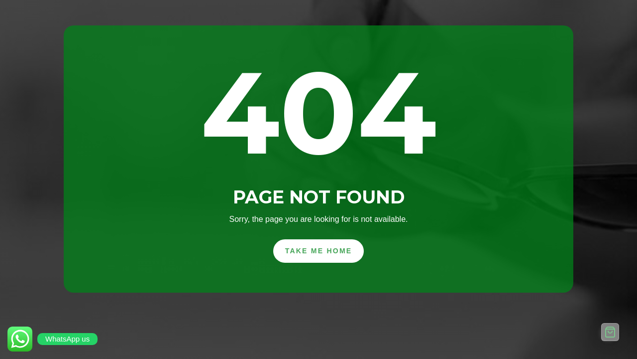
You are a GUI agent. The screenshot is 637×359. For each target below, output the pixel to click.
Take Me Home (318, 251)
